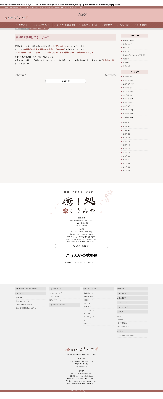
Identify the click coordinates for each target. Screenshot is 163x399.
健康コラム (126, 51)
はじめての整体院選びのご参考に (26, 315)
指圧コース (86, 310)
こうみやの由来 (54, 303)
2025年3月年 (127, 91)
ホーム (18, 28)
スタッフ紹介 (124, 25)
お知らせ (126, 48)
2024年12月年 (127, 102)
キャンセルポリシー (123, 333)
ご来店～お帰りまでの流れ (24, 311)
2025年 (125, 126)
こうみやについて (42, 25)
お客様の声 (108, 25)
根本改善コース (88, 303)
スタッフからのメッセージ (125, 342)
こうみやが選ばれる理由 (65, 25)
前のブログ (21, 75)
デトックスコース (88, 317)
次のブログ (110, 75)
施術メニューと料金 (89, 25)
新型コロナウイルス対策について (26, 296)
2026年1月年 (127, 80)
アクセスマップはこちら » (81, 246)
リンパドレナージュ (89, 324)
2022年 (125, 137)
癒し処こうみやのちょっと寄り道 (134, 55)
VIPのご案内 (87, 330)
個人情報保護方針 (122, 330)
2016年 (125, 160)
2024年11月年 (127, 106)
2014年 (125, 167)
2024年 (125, 130)
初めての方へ (24, 25)
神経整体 (126, 59)
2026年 (125, 123)
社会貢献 (120, 326)
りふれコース (87, 314)
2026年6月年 (127, 77)
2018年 (125, 152)
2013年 (125, 171)
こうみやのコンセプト (56, 300)
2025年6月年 (127, 88)
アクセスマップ (122, 314)
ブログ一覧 (25, 28)
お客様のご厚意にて (129, 40)
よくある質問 (142, 25)
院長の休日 (126, 66)
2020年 (125, 145)
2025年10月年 (127, 84)
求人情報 (120, 338)
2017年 (125, 156)
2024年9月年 (127, 113)
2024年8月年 (127, 117)
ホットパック (87, 327)
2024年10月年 (127, 110)
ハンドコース (87, 320)
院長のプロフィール (55, 307)
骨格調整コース (88, 300)
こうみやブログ (122, 309)
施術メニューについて (22, 308)
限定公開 (126, 62)
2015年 (125, 163)
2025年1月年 (127, 99)
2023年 (125, 134)
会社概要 (120, 319)
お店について (127, 44)
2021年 (125, 141)
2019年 (125, 149)
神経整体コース (88, 307)
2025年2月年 (127, 95)
